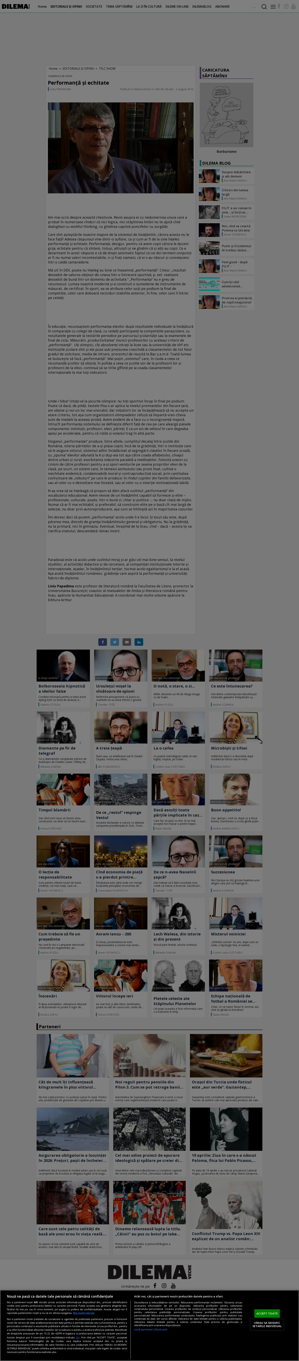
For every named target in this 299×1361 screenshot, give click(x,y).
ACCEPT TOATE (267, 1313)
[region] (149, 1325)
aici (78, 1337)
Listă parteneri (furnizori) (150, 1329)
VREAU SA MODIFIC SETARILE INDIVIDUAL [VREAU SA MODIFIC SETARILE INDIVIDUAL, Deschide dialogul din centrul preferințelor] (267, 1324)
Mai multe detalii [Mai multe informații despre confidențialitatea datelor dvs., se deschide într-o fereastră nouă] (83, 1313)
